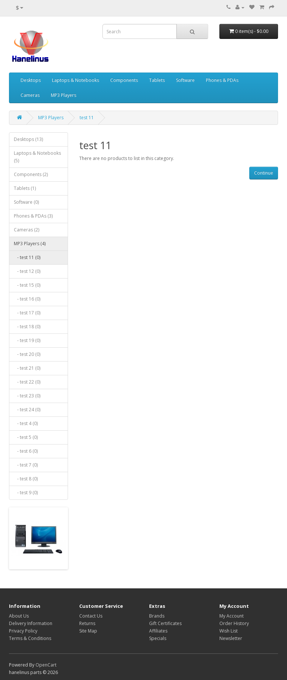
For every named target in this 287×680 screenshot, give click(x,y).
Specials (157, 638)
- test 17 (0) (27, 313)
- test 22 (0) (27, 382)
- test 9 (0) (26, 492)
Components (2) (31, 174)
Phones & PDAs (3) (33, 216)
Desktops (31, 80)
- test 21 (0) (27, 368)
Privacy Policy (23, 631)
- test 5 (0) (26, 437)
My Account (231, 616)
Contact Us (90, 616)
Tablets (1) (25, 188)
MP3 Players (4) (30, 243)
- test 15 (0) (27, 285)
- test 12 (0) (27, 271)
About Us (19, 616)
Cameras (30, 95)
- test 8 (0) (26, 479)
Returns (87, 623)
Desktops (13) (28, 139)
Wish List (228, 631)
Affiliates (158, 631)
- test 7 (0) (26, 465)
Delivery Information (30, 623)
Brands (156, 616)
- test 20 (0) (27, 354)
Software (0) (26, 202)
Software (185, 80)
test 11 (87, 117)
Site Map (88, 631)
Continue (263, 173)
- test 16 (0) (27, 299)
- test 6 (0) (26, 451)
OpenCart (46, 665)
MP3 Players (63, 95)
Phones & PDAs (222, 80)
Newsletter (230, 638)
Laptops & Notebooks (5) (37, 157)
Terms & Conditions (30, 638)
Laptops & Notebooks (75, 80)
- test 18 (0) (27, 326)
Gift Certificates (165, 623)
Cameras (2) (26, 230)
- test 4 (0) (26, 423)
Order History (234, 623)
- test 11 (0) (27, 257)
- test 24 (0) (27, 409)
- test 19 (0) (27, 340)
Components (124, 80)
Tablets (157, 80)
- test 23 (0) (27, 396)
